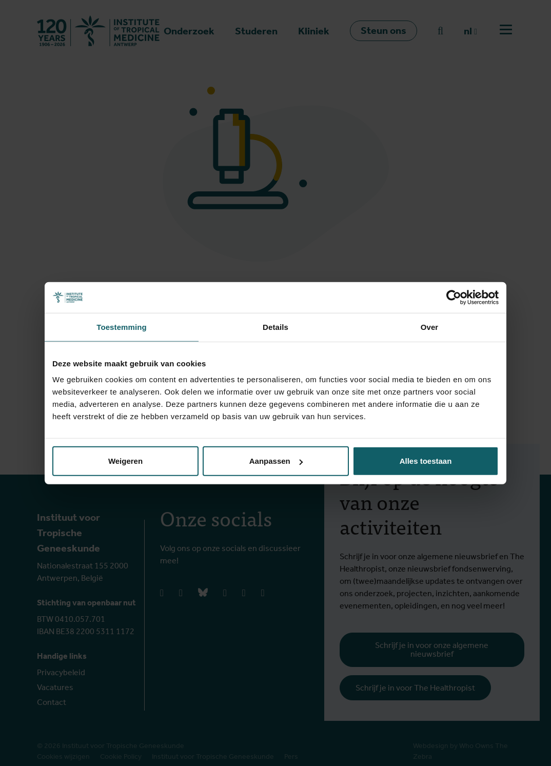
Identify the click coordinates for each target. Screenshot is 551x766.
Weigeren (125, 461)
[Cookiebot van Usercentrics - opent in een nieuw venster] (454, 297)
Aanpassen (276, 461)
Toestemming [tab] (121, 326)
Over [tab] (430, 326)
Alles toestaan (426, 461)
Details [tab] (275, 326)
